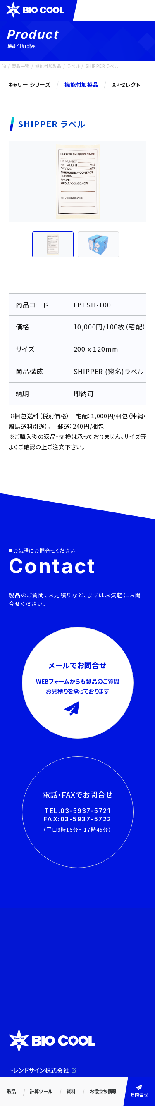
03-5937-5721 (85, 811)
